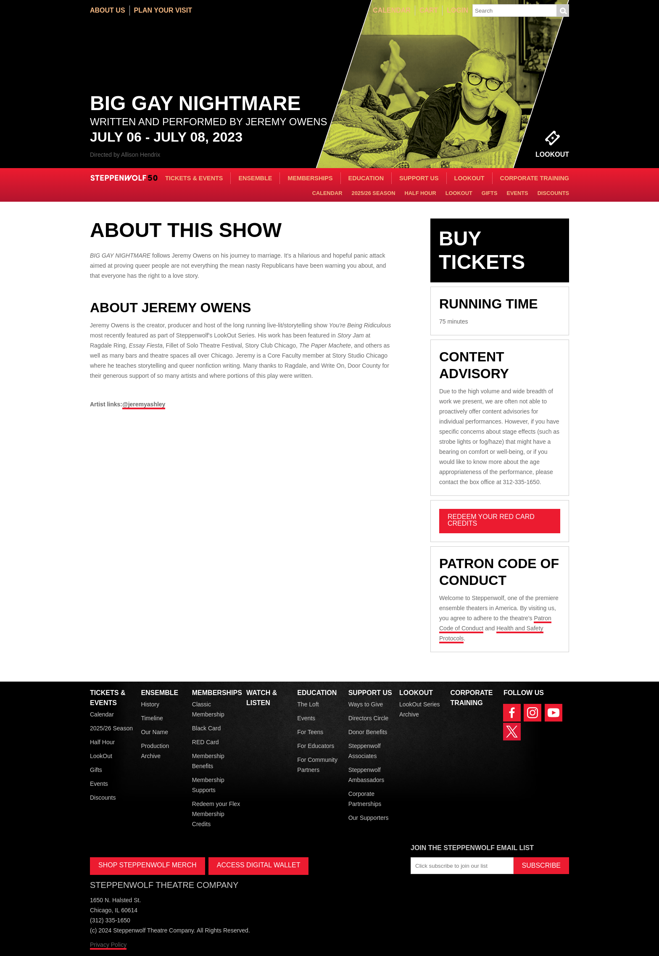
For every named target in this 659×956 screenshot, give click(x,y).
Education (366, 178)
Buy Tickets (482, 250)
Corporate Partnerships (365, 798)
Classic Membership (208, 709)
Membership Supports (208, 785)
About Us (107, 10)
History (150, 704)
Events (517, 193)
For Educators (315, 746)
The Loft (308, 704)
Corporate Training (534, 178)
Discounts (553, 193)
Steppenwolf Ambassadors (366, 774)
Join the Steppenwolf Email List (472, 847)
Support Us (419, 178)
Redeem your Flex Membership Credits (216, 814)
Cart (428, 10)
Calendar (392, 10)
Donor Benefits (367, 732)
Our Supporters (368, 817)
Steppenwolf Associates (364, 751)
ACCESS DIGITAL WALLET (259, 865)
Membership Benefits (208, 761)
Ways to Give (365, 704)
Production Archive (155, 751)
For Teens (310, 732)
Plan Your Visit (163, 10)
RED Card (205, 742)
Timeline (152, 718)
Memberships (309, 178)
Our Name (154, 732)
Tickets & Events (194, 178)
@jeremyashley (143, 404)
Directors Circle (368, 718)
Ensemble (255, 178)
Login (457, 10)
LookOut (469, 178)
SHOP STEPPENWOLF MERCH (147, 865)
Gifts (490, 193)
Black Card (206, 728)
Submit (562, 10)
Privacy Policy (108, 944)
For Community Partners (317, 764)
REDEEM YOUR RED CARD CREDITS (491, 520)
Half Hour (420, 193)
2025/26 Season (373, 193)
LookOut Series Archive (419, 709)
